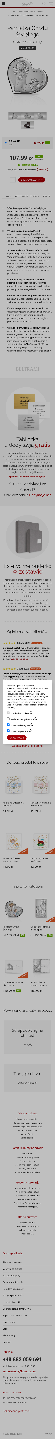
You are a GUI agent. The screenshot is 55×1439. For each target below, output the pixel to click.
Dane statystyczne (21, 731)
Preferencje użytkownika (24, 719)
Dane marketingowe (22, 725)
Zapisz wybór (17, 738)
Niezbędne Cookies (21, 713)
